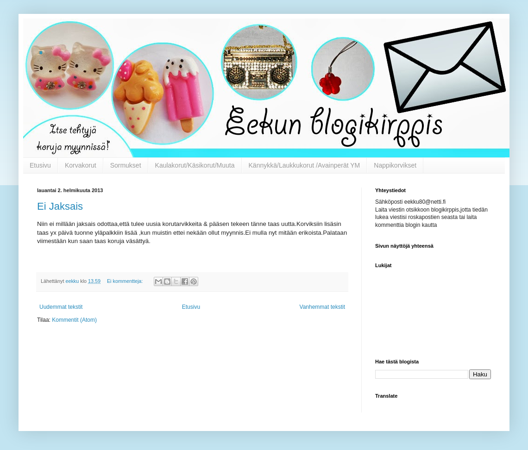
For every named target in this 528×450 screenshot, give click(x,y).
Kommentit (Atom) (74, 320)
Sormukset (125, 165)
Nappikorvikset (395, 165)
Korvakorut (80, 165)
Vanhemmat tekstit (322, 307)
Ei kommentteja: (125, 281)
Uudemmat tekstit (60, 307)
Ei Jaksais (60, 206)
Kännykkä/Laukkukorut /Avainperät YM (304, 165)
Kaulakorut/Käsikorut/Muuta (195, 165)
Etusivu (40, 165)
